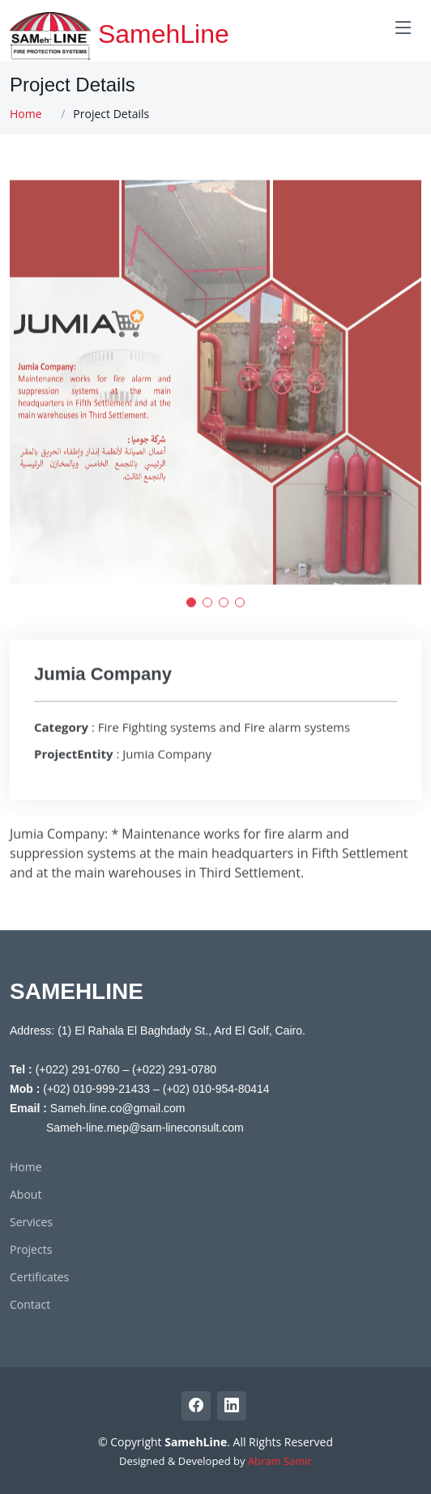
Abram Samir (280, 1461)
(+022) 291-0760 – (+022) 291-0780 (126, 1069)
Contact (30, 1304)
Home (26, 113)
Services (31, 1222)
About (25, 1194)
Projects (31, 1249)
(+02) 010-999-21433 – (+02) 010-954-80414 (156, 1088)
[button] (191, 611)
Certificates (39, 1277)
